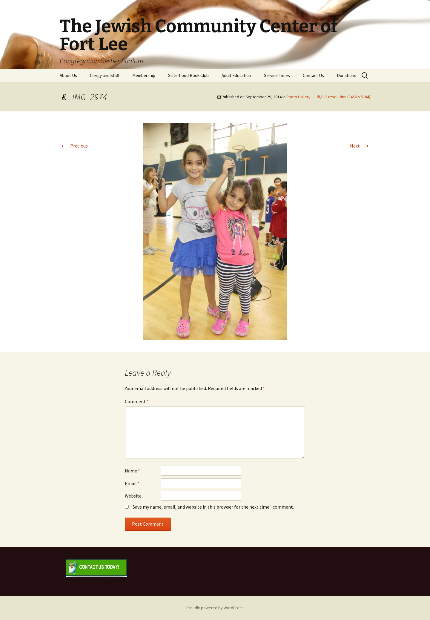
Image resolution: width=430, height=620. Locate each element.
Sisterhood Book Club (188, 75)
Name (132, 471)
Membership (143, 75)
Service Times (277, 75)
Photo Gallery (298, 96)
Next (360, 146)
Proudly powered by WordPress (215, 607)
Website (133, 496)
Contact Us (313, 75)
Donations (346, 75)
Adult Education (236, 75)
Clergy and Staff (104, 75)
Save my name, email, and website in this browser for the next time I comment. (213, 507)
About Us (68, 75)
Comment (137, 401)
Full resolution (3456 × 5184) (345, 96)
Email (132, 483)
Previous (74, 146)
